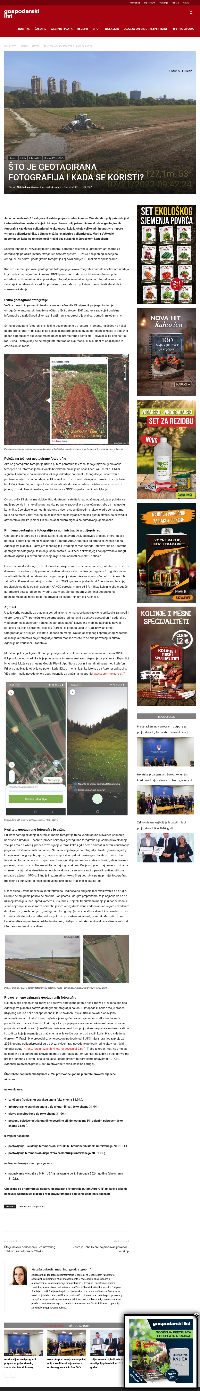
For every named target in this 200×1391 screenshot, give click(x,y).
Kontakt (175, 2)
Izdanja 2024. (35, 158)
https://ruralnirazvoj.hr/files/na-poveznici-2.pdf (54, 1048)
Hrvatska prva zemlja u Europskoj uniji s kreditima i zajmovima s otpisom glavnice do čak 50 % (66, 1363)
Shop (96, 29)
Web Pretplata (62, 29)
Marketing (135, 2)
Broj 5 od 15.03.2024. (54, 158)
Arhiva (186, 2)
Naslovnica (10, 46)
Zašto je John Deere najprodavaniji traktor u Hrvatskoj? (101, 1249)
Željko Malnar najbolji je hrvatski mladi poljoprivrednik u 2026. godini (109, 1363)
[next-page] (13, 1375)
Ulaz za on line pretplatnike (145, 29)
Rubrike (24, 29)
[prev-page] (6, 1375)
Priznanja (163, 2)
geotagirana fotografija (31, 1206)
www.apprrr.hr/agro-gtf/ (109, 673)
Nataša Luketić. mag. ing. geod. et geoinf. (39, 186)
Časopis (40, 29)
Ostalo (35, 46)
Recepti (82, 29)
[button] (191, 13)
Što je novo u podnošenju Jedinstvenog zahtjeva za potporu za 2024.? (29, 1249)
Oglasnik (112, 29)
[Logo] (21, 13)
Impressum (149, 2)
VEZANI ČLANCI (54, 1325)
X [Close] (196, 1315)
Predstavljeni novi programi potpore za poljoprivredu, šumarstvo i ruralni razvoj (20, 1363)
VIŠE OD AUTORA (78, 1325)
